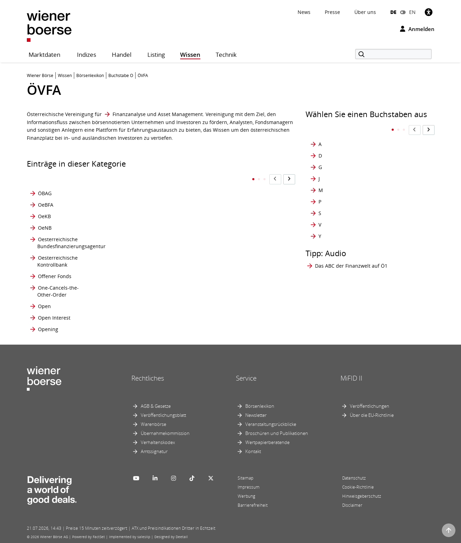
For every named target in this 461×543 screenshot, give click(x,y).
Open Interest (54, 318)
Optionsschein (153, 276)
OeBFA (45, 194)
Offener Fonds (54, 276)
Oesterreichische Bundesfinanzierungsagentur (71, 243)
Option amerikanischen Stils (160, 194)
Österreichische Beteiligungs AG (230, 194)
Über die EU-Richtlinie (372, 415)
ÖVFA (218, 306)
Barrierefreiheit (253, 505)
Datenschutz (354, 478)
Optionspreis (152, 261)
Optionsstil (149, 306)
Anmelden (417, 28)
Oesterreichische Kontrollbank (57, 261)
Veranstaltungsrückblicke (270, 424)
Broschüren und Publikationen (276, 433)
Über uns (365, 12)
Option (145, 179)
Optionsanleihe (154, 228)
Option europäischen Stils (157, 213)
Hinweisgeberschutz (361, 496)
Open (44, 306)
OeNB (45, 228)
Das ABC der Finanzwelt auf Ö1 (351, 251)
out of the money (232, 261)
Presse (332, 12)
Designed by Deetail (171, 536)
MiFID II (351, 378)
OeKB (44, 213)
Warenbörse (153, 424)
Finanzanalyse (129, 114)
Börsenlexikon (259, 406)
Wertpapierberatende (267, 442)
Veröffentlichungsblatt (163, 415)
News (304, 12)
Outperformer (228, 276)
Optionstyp (149, 318)
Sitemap (245, 478)
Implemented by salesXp (129, 536)
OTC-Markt (224, 228)
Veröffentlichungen (369, 406)
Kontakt (253, 451)
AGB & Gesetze (156, 406)
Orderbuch (225, 179)
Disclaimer (352, 505)
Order (144, 329)
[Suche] (393, 54)
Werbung (246, 496)
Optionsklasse (153, 243)
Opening (48, 329)
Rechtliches (147, 378)
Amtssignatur (154, 451)
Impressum (249, 487)
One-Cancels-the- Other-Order (58, 291)
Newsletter (256, 415)
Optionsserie (152, 291)
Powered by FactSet (88, 536)
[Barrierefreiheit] (429, 12)
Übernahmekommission (165, 433)
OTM (217, 243)
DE (393, 12)
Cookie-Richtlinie (358, 487)
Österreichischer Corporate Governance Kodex (243, 213)
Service (246, 378)
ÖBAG (45, 179)
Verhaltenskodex (158, 442)
